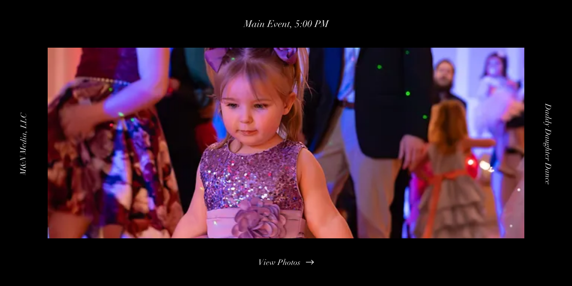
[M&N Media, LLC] (23, 143)
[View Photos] (286, 262)
